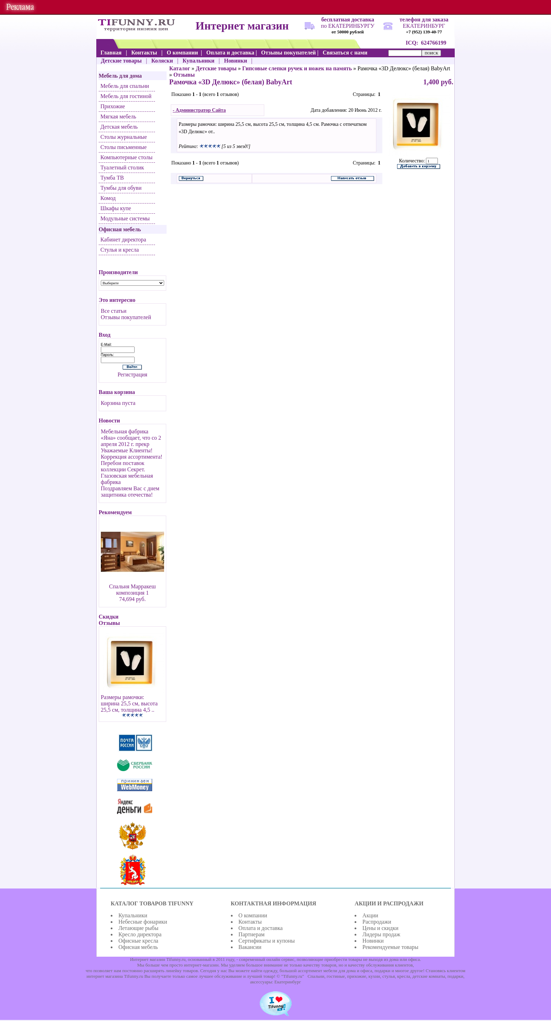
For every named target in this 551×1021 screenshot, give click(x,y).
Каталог (179, 68)
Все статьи (114, 311)
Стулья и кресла (120, 250)
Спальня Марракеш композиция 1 (132, 589)
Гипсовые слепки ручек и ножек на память (297, 68)
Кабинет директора (123, 240)
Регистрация (132, 374)
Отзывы (184, 75)
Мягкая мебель (118, 116)
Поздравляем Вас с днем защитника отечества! (130, 491)
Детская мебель (119, 127)
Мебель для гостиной (126, 96)
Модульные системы (125, 218)
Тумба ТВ (112, 178)
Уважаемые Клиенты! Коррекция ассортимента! (131, 453)
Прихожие (113, 106)
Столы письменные (124, 147)
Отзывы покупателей (126, 317)
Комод (108, 198)
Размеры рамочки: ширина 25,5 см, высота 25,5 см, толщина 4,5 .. (129, 703)
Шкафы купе (116, 208)
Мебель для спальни (125, 86)
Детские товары (216, 68)
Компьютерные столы (127, 157)
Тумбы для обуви (121, 188)
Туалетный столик (122, 167)
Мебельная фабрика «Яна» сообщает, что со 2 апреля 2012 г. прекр (131, 437)
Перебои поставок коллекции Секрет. (123, 466)
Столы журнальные (124, 137)
